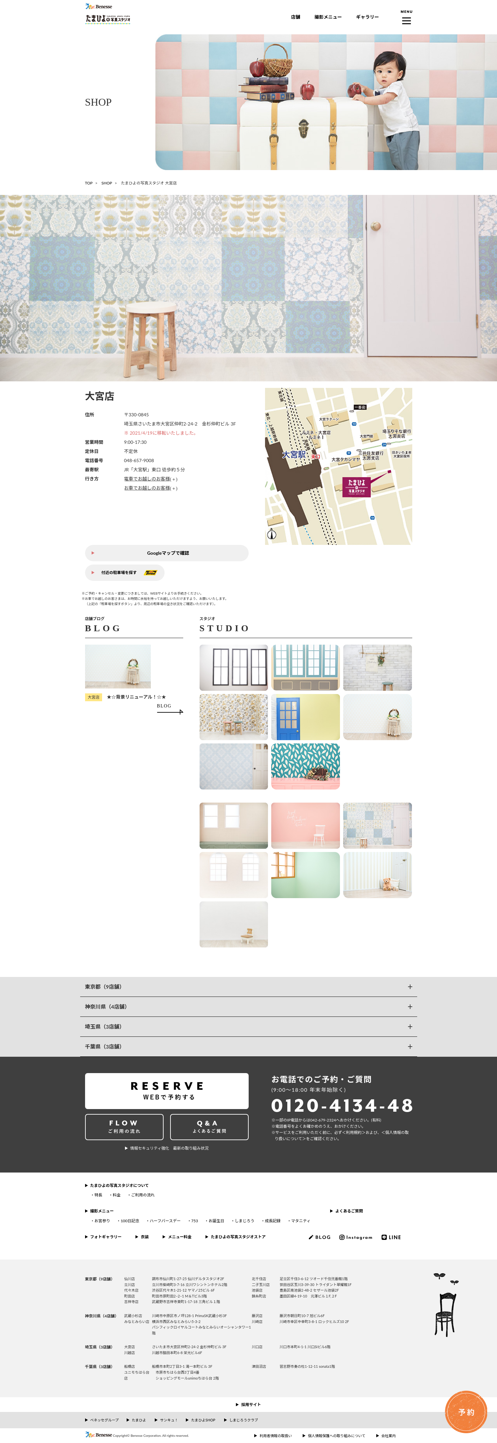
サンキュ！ (169, 1420)
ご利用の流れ (143, 1194)
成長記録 (273, 1220)
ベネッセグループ (104, 1420)
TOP (89, 183)
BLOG (164, 706)
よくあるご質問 (349, 1210)
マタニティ (301, 1220)
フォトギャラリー (106, 1236)
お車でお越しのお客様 (147, 488)
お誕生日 (216, 1220)
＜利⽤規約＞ (353, 1132)
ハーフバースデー (165, 1220)
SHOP (106, 183)
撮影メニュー (328, 17)
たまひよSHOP (203, 1420)
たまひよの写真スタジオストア (238, 1236)
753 (194, 1220)
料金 (117, 1194)
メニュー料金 (179, 1236)
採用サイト (251, 1404)
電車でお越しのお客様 (147, 478)
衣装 (145, 1236)
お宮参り (102, 1220)
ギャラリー (367, 17)
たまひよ (139, 1420)
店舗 (295, 17)
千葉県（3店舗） (105, 1046)
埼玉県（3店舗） (105, 1026)
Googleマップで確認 (168, 553)
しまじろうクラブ (243, 1420)
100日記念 (130, 1220)
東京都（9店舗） (105, 986)
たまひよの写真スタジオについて (119, 1185)
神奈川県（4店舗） (107, 1006)
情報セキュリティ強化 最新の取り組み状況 (169, 1148)
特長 (98, 1194)
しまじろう (244, 1220)
